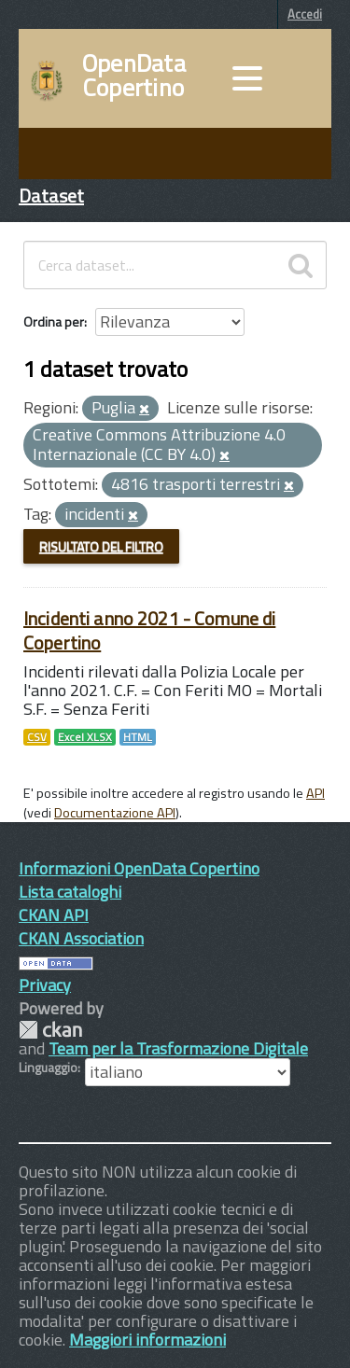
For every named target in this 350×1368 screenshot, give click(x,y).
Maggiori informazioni (147, 1339)
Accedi (304, 14)
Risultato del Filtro (101, 546)
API (315, 793)
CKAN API (54, 915)
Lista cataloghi (70, 891)
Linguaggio (48, 1067)
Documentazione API (114, 813)
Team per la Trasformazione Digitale (178, 1048)
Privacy (45, 985)
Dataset (51, 195)
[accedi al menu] (247, 78)
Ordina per (53, 321)
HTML (137, 737)
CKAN (50, 1030)
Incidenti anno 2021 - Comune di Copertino (149, 630)
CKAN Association (81, 938)
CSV (37, 737)
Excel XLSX (85, 737)
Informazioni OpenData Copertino (139, 868)
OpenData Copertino (134, 75)
